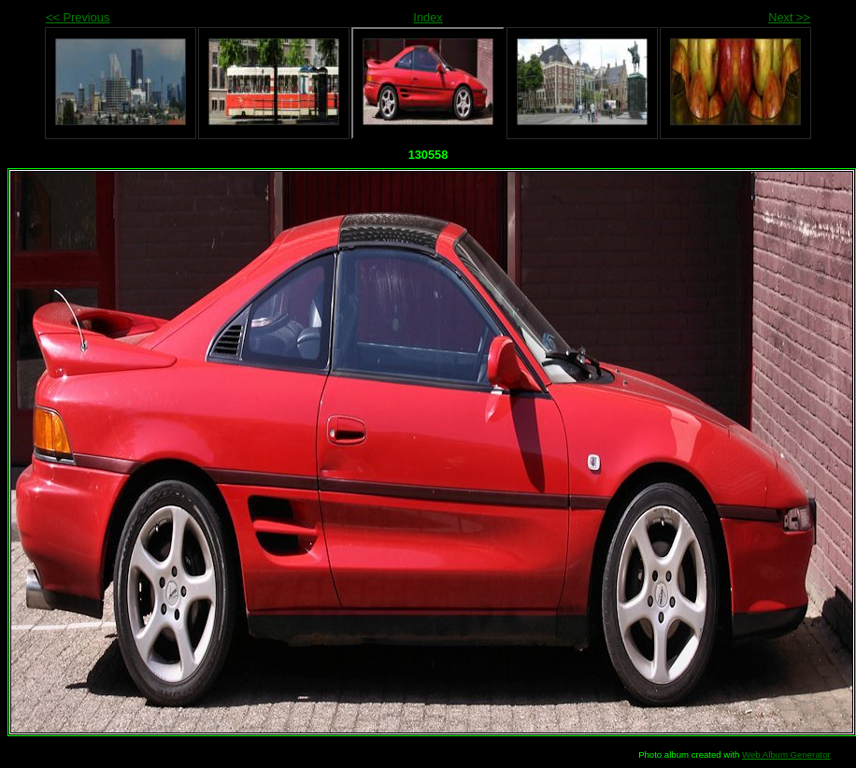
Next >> (789, 17)
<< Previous (77, 17)
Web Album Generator (786, 754)
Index (427, 17)
